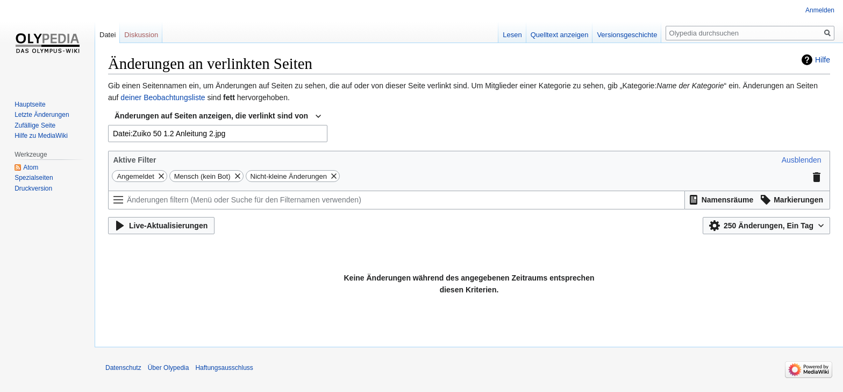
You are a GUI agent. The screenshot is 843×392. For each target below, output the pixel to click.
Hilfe (822, 59)
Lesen (512, 35)
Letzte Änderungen (42, 114)
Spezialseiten (34, 177)
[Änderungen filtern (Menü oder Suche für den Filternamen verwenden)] (396, 200)
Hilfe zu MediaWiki (41, 135)
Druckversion (33, 188)
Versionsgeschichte (627, 35)
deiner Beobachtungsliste (162, 97)
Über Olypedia (168, 368)
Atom (30, 167)
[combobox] (217, 116)
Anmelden (819, 10)
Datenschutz (123, 368)
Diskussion (141, 35)
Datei (107, 35)
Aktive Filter (134, 160)
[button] (801, 160)
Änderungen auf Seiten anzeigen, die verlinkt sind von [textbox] (211, 115)
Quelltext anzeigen (560, 35)
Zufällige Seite (35, 125)
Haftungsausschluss (224, 368)
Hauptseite (30, 104)
